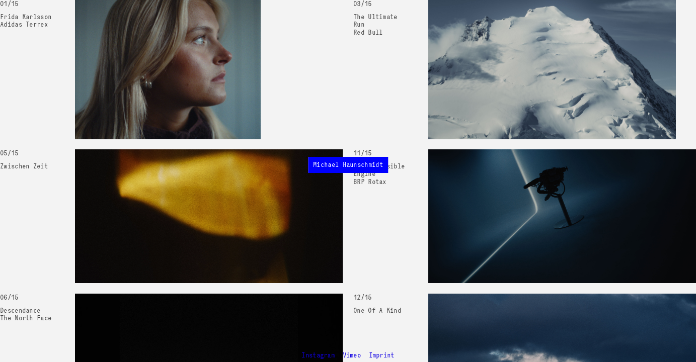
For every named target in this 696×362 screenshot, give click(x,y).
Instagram (318, 355)
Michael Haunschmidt (348, 164)
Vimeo (352, 355)
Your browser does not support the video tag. (168, 69)
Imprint (382, 355)
